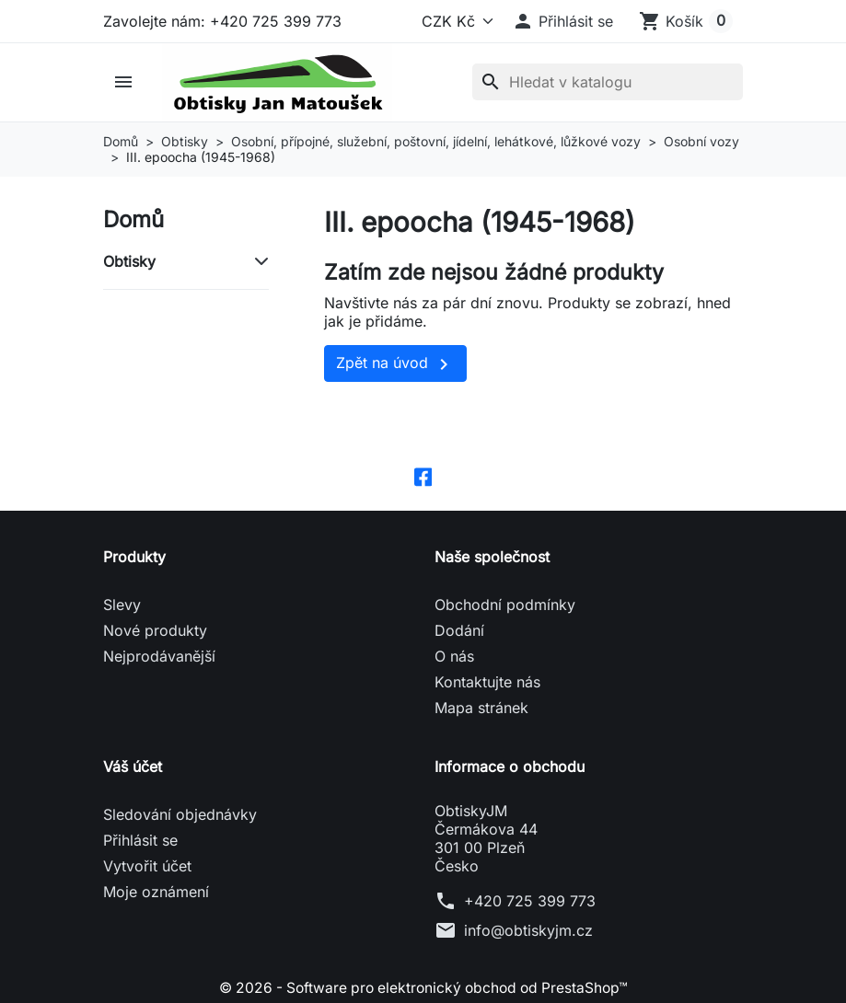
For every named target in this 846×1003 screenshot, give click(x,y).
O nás (454, 657)
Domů (133, 219)
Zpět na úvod (395, 364)
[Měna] (454, 21)
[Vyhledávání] (607, 81)
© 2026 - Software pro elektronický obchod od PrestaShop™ (423, 988)
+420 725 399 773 (530, 902)
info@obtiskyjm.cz (528, 931)
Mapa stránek (481, 708)
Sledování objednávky (180, 815)
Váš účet (132, 767)
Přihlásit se (140, 841)
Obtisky (129, 261)
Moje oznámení (156, 892)
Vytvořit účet (147, 867)
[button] (562, 21)
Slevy (122, 605)
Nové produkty (155, 631)
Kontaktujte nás (487, 683)
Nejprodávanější (159, 657)
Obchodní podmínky (505, 605)
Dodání (459, 631)
